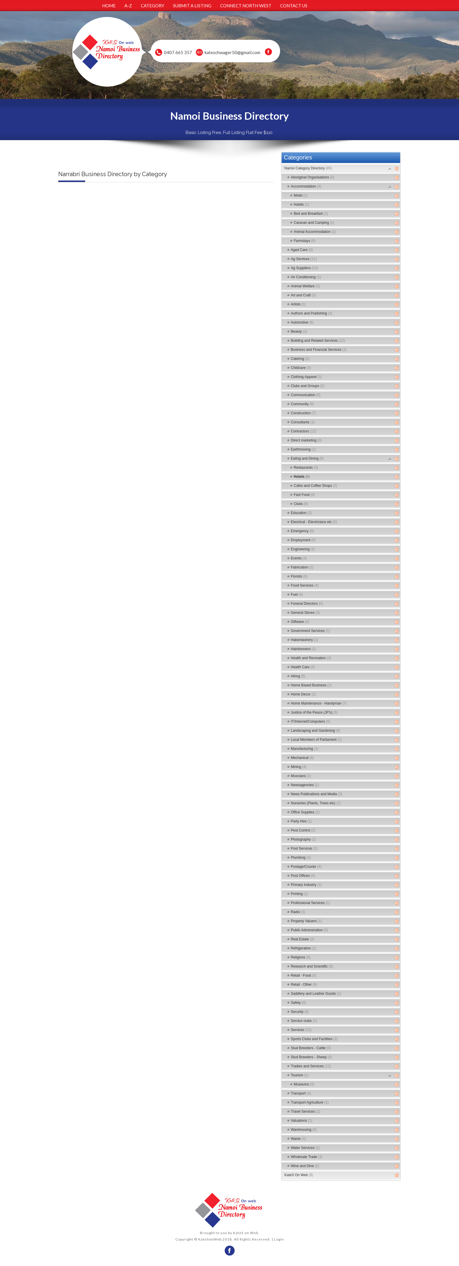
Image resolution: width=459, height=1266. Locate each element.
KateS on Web (245, 1233)
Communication (306, 395)
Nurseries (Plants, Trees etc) (316, 803)
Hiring (298, 676)
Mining (298, 767)
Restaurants (306, 467)
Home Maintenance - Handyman (319, 703)
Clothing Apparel (306, 377)
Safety (298, 1003)
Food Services (305, 585)
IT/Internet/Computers (310, 721)
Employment (303, 540)
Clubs (301, 504)
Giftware (300, 622)
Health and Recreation (311, 658)
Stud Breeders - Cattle (311, 1048)
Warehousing (304, 1130)
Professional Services (310, 903)
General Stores (305, 613)
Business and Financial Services (319, 350)
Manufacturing (304, 749)
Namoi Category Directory (308, 168)
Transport (301, 1093)
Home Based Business (311, 685)
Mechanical (302, 758)
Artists (298, 304)
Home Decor (303, 694)
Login (279, 1239)
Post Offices (303, 876)
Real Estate (302, 939)
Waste (298, 1139)
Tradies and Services (311, 1066)
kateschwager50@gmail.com (232, 52)
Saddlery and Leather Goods (316, 994)
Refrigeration (303, 948)
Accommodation (306, 186)
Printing (299, 894)
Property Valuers (306, 921)
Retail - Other (304, 984)
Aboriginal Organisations (313, 177)
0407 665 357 (178, 52)
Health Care (303, 667)
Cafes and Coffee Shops (316, 486)
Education (301, 513)
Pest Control (303, 830)
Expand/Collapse (390, 169)
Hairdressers (303, 649)
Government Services (310, 631)
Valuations (301, 1121)
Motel (301, 195)
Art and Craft (303, 295)
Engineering (303, 549)
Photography (303, 839)
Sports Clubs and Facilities (314, 1039)
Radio (298, 912)
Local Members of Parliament (316, 740)
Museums (304, 1084)
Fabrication (302, 567)
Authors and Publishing (311, 313)
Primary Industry (306, 885)
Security (300, 1012)
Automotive (302, 322)
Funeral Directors (307, 604)
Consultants (303, 422)
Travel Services (305, 1111)
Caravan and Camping (314, 223)
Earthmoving (303, 449)
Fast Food (304, 495)
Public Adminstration (309, 930)
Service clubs (304, 1021)
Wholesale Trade (307, 1157)
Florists (299, 576)
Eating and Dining (307, 458)
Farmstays (305, 241)
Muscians (301, 776)
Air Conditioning (306, 277)
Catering (300, 359)
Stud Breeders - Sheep (311, 1057)
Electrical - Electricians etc (314, 522)
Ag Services (304, 259)
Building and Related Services (318, 341)
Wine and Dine (305, 1166)
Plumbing (301, 858)
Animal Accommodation (315, 232)
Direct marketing (306, 440)
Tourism (300, 1075)
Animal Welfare (305, 286)
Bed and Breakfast (311, 214)
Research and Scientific (312, 966)
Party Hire (301, 821)
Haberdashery (304, 640)
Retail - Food (303, 975)
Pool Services (304, 848)
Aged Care (302, 250)
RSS (396, 168)
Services (301, 1030)
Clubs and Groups (308, 386)
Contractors (303, 431)
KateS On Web (299, 1175)
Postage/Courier (306, 867)
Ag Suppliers (304, 268)
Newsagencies (305, 785)
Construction (303, 413)
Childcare (301, 368)
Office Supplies (305, 812)
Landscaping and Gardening (315, 731)
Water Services (305, 1148)
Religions (301, 957)
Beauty (299, 331)
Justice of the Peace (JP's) (314, 712)
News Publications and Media (316, 794)
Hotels (301, 204)
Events (299, 558)
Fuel (297, 594)
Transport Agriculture (310, 1102)
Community (302, 404)
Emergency (302, 531)
